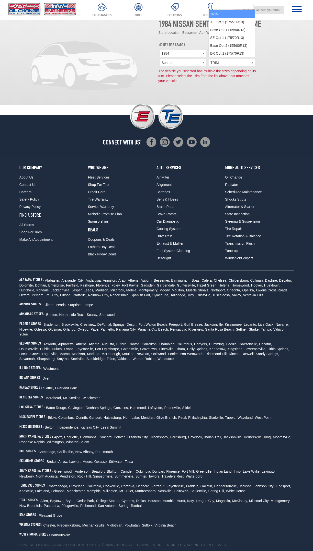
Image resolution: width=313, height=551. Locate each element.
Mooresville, (282, 437)
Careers (25, 192)
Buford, (121, 344)
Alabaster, (52, 280)
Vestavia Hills (253, 295)
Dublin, (45, 349)
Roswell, (248, 354)
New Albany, (84, 452)
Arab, (122, 280)
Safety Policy (29, 199)
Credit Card (97, 192)
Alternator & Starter (240, 207)
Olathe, (48, 388)
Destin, (132, 324)
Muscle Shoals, (197, 290)
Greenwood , (64, 471)
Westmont (51, 369)
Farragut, (158, 486)
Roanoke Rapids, (32, 442)
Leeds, (89, 290)
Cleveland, (77, 486)
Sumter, (141, 476)
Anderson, (82, 471)
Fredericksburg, (69, 525)
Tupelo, (230, 417)
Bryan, (70, 501)
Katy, (191, 501)
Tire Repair (233, 229)
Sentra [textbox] (167, 63)
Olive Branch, (166, 417)
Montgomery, (148, 290)
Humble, (169, 501)
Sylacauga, (160, 295)
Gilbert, (49, 305)
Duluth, (57, 349)
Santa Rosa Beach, (220, 329)
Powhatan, (132, 525)
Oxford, (25, 295)
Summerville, (124, 476)
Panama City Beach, (153, 329)
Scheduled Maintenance (243, 192)
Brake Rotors (166, 214)
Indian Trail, (213, 437)
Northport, (218, 290)
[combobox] (258, 10)
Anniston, (110, 280)
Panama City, (126, 329)
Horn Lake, (131, 417)
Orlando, (69, 329)
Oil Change (233, 177)
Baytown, (57, 501)
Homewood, (241, 285)
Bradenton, (52, 324)
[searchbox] (232, 63)
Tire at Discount (70, 545)
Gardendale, (166, 285)
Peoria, (61, 305)
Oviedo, (83, 329)
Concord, (105, 437)
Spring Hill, (216, 491)
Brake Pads (165, 207)
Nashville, (165, 491)
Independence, (68, 427)
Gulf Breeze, (193, 324)
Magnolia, (223, 501)
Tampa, (266, 329)
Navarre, (282, 324)
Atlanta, (94, 344)
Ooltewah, (181, 491)
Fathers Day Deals (102, 247)
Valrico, (279, 329)
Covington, (76, 408)
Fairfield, (72, 285)
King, (268, 437)
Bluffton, (113, 471)
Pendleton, (68, 476)
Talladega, (178, 295)
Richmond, (88, 506)
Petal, (182, 417)
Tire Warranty (98, 199)
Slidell (186, 408)
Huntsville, (27, 290)
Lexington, (270, 471)
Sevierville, (198, 491)
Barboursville (61, 535)
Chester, (49, 525)
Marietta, (93, 354)
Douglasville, (29, 349)
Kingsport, (283, 486)
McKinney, (240, 501)
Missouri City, (259, 501)
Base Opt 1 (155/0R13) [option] (228, 86)
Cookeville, (111, 486)
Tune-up (231, 251)
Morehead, (53, 398)
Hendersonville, (226, 486)
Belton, (50, 427)
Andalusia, (93, 280)
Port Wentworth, (192, 354)
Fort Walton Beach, (153, 324)
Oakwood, (159, 354)
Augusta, (108, 344)
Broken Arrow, (57, 462)
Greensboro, (159, 437)
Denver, (119, 437)
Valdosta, (124, 359)
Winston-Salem (77, 442)
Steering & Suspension (242, 221)
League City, (205, 501)
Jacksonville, (60, 290)
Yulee (23, 334)
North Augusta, (47, 476)
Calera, (206, 280)
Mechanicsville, (93, 525)
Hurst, (181, 501)
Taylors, (154, 476)
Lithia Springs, (278, 349)
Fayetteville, (85, 349)
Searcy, (92, 315)
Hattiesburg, (112, 417)
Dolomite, (26, 285)
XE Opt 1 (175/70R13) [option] (227, 78)
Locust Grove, (30, 354)
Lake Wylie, (251, 471)
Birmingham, (180, 280)
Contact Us (27, 185)
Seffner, (241, 329)
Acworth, (50, 344)
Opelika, (248, 290)
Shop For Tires (30, 232)
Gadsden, (148, 285)
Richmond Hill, (216, 354)
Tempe (88, 305)
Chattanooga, (57, 486)
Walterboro (194, 476)
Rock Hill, (84, 476)
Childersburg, (239, 280)
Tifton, (111, 359)
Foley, (116, 285)
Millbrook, (117, 290)
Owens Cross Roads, (272, 290)
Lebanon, (58, 491)
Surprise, (74, 305)
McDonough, (111, 354)
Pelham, (38, 295)
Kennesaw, (217, 349)
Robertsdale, (119, 295)
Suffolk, (147, 525)
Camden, (127, 471)
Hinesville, (167, 349)
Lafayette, (155, 408)
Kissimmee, (234, 324)
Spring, (124, 506)
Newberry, (27, 476)
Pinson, (65, 295)
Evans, (69, 349)
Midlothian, (115, 525)
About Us (26, 177)
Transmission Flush (240, 243)
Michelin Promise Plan (105, 214)
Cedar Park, (86, 501)
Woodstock (165, 359)
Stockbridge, (96, 359)
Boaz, (196, 280)
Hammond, (138, 408)
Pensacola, (178, 329)
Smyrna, (63, 359)
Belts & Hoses (167, 199)
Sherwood (107, 315)
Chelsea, (220, 280)
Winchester (91, 398)
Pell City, (52, 295)
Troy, (191, 295)
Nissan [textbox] (216, 53)
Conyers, (201, 344)
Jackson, (245, 486)
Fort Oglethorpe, (107, 349)
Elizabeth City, (137, 437)
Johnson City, (264, 486)
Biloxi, (52, 417)
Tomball (136, 506)
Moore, (87, 462)
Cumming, (217, 344)
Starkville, (216, 417)
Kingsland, (235, 349)
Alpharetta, (66, 344)
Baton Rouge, (56, 408)
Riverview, (196, 329)
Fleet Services (99, 177)
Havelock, (195, 437)
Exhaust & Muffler (169, 243)
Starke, (254, 329)
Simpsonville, (103, 476)
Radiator (231, 185)
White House (236, 491)
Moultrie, (128, 354)
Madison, (102, 290)
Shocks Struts (235, 199)
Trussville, (203, 295)
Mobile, (131, 290)
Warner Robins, (144, 359)
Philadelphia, (198, 417)
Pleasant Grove (50, 515)
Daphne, (271, 280)
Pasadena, (52, 506)
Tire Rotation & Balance (243, 236)
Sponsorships (98, 221)
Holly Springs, (197, 349)
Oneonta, (234, 290)
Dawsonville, (248, 344)
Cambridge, (47, 452)
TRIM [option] (214, 70)
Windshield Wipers (239, 258)
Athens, (133, 280)
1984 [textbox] (165, 53)
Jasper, (76, 290)
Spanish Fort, (141, 295)
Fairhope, (87, 285)
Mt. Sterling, (72, 398)
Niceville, (26, 329)
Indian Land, (223, 471)
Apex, (58, 437)
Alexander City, (72, 280)
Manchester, (76, 491)
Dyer (46, 378)
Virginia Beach (166, 525)
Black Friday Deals (102, 254)
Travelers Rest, (172, 476)
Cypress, (128, 501)
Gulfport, (95, 417)
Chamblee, (167, 344)
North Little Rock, (72, 315)
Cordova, (128, 486)
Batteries (163, 192)
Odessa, (40, 329)
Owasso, (101, 462)
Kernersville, (253, 437)
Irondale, (43, 290)
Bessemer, (162, 280)
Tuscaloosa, (221, 295)
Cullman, (257, 280)
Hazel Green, (207, 285)
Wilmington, (56, 442)
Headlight (163, 258)
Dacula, (231, 344)
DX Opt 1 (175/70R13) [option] (227, 110)
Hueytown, (272, 285)
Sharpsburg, (46, 359)
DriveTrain (164, 236)
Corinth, (82, 417)
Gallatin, (207, 486)
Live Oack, (266, 324)
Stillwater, (116, 462)
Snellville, (78, 359)
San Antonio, (107, 506)
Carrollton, (150, 344)
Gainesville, (130, 349)
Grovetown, (149, 349)
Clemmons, (89, 437)
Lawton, (75, 462)
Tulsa (129, 462)
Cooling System (168, 229)
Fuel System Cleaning (173, 251)
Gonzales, (121, 408)
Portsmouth (104, 452)
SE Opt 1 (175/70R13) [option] (227, 94)
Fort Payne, (130, 285)
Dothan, (41, 285)
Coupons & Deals (101, 239)
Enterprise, (56, 285)
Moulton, (178, 290)
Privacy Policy (30, 207)
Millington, (110, 491)
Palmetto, (108, 329)
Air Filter (162, 177)
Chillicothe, (65, 452)
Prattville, (80, 295)
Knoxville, (26, 491)
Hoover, (257, 285)
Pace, (94, 329)
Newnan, (143, 354)
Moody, (164, 290)
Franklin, (192, 486)
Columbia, (143, 471)
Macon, (65, 354)
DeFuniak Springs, (111, 324)
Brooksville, (70, 324)
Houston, (155, 501)
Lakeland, (42, 491)
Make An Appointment (36, 239)
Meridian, (148, 417)
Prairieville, (172, 408)
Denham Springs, (99, 408)
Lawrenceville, (255, 349)
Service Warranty (101, 207)
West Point (263, 417)
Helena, (224, 285)
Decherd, (143, 486)
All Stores (26, 225)
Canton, (135, 344)
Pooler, (173, 354)
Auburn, (147, 280)
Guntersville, (186, 285)
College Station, (108, 501)
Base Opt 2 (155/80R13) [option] (228, 102)
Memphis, (94, 491)
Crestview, (88, 324)
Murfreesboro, (145, 491)
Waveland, (245, 417)
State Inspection (237, 214)
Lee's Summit (111, 427)
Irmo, (238, 471)
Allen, (44, 501)
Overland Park (66, 388)
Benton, (52, 315)
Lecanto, (250, 324)
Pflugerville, (70, 506)
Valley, (237, 295)
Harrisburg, (178, 437)
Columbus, (185, 344)
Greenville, (204, 471)
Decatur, (285, 280)
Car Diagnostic (167, 221)
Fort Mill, (188, 471)
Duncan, (158, 471)
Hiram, (181, 349)
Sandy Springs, (267, 354)
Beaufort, (99, 471)
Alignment (164, 185)
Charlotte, (71, 437)
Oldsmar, (55, 329)
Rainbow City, (98, 295)
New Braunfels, (31, 506)
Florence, (103, 285)
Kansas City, (90, 427)
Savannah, (27, 359)
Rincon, (234, 354)
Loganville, (50, 354)
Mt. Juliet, (126, 491)
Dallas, (141, 501)
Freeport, (176, 324)
